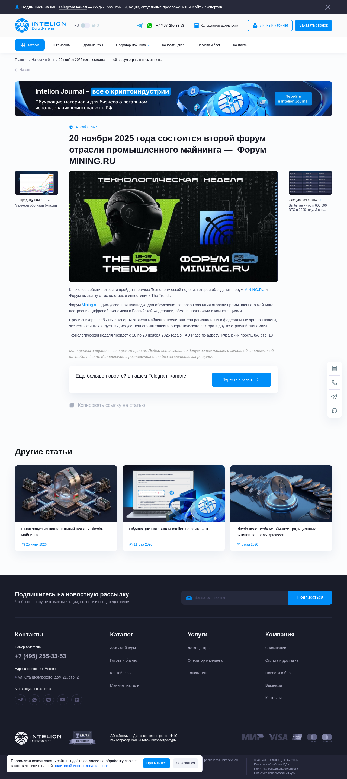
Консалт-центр (173, 45)
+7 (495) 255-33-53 (170, 25)
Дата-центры (93, 45)
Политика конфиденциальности (276, 768)
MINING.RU (254, 289)
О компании (62, 45)
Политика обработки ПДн (271, 764)
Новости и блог (208, 45)
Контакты (240, 45)
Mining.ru (90, 305)
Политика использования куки (274, 773)
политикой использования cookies (84, 766)
